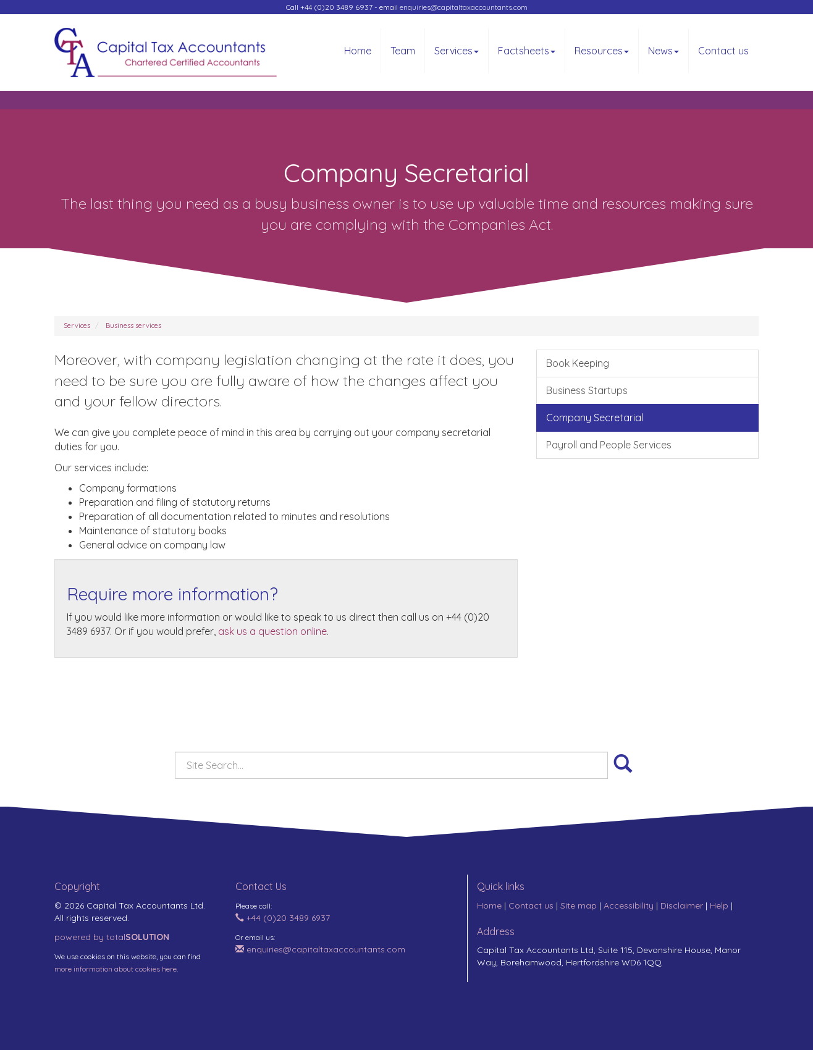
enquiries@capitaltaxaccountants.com (464, 7)
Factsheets (526, 50)
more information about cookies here (115, 968)
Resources (602, 50)
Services (456, 50)
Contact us (723, 50)
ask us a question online (272, 631)
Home (357, 50)
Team (402, 50)
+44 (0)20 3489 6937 (282, 917)
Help (719, 905)
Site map (578, 905)
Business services (133, 325)
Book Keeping (577, 363)
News (663, 50)
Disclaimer (681, 905)
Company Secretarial (594, 417)
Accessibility (629, 905)
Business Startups (587, 390)
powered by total (111, 937)
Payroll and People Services (609, 445)
